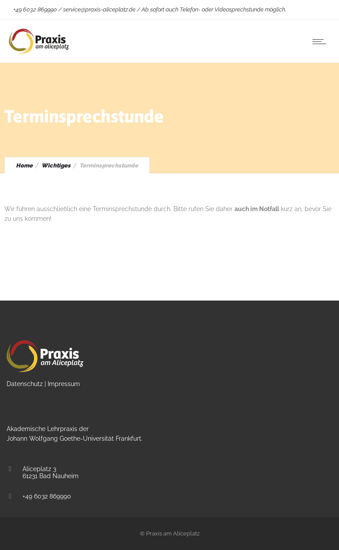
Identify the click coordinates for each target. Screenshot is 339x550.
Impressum (64, 383)
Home (24, 165)
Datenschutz (25, 383)
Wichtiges (56, 165)
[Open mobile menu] (321, 41)
